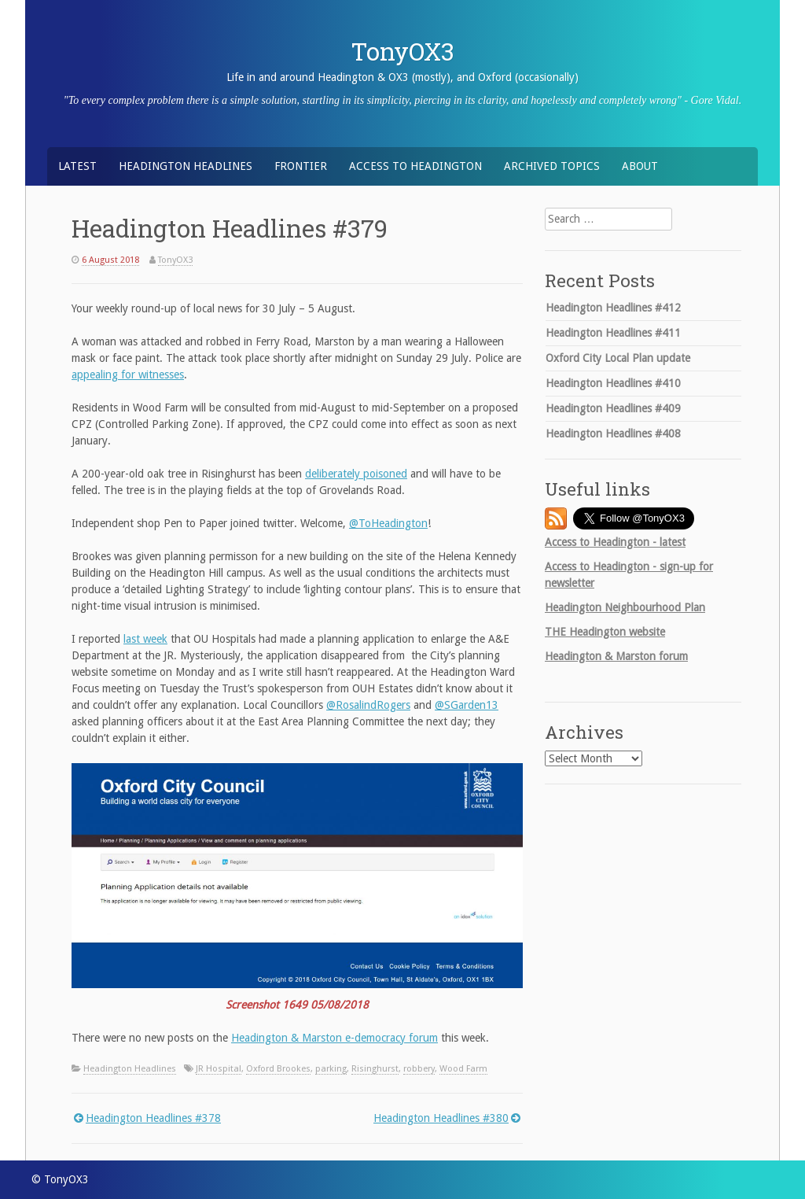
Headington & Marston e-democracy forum (334, 1037)
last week (145, 639)
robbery (419, 1069)
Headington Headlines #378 (153, 1118)
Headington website (605, 631)
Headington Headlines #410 (613, 383)
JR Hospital (218, 1069)
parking (331, 1069)
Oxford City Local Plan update (618, 358)
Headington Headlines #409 (613, 408)
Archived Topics (552, 166)
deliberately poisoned (356, 473)
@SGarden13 (466, 705)
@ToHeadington (388, 523)
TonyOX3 (402, 51)
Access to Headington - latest (615, 542)
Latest (77, 166)
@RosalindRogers (368, 705)
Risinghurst (375, 1069)
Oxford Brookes (278, 1069)
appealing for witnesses (128, 374)
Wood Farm (463, 1069)
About (640, 166)
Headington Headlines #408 (613, 433)
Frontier (300, 166)
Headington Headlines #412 (613, 307)
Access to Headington (415, 166)
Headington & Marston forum (616, 656)
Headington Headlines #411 (613, 332)
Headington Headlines (185, 166)
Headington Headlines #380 (441, 1118)
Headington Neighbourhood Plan (625, 607)
